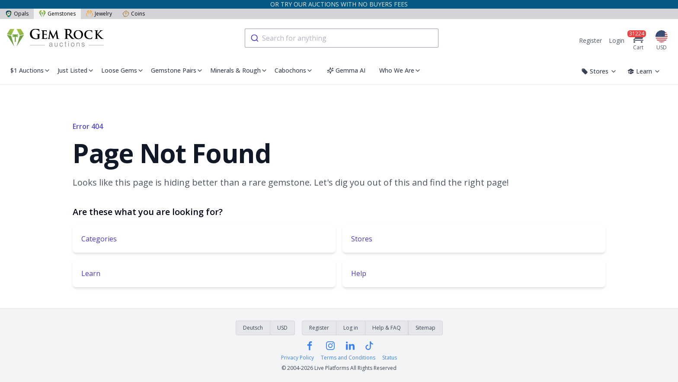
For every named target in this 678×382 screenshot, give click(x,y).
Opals (17, 13)
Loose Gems (122, 70)
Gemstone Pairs (177, 70)
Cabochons (294, 70)
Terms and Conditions (348, 357)
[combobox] (341, 38)
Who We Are (400, 70)
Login (616, 40)
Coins (133, 13)
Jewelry (99, 13)
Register (590, 40)
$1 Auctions (30, 70)
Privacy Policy (297, 357)
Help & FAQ (386, 327)
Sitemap (425, 327)
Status (389, 357)
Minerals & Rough (239, 70)
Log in (350, 327)
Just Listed (76, 70)
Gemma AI (346, 70)
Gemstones (57, 13)
